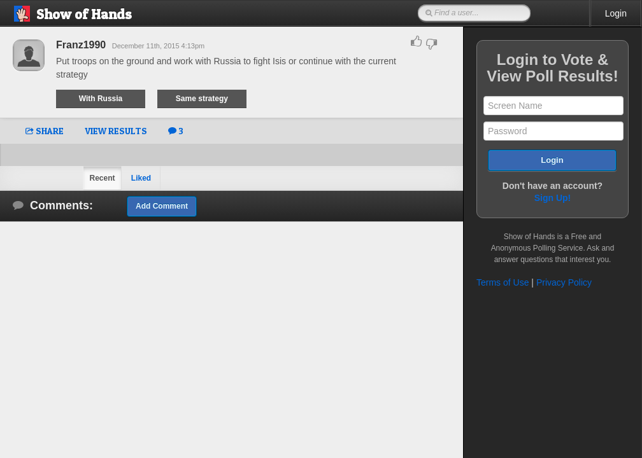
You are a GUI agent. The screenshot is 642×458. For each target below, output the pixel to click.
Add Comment (162, 206)
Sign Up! (552, 198)
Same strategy (202, 98)
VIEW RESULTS (116, 130)
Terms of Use (502, 282)
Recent (102, 178)
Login (616, 13)
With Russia (101, 98)
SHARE (44, 130)
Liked (141, 178)
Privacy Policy (564, 282)
